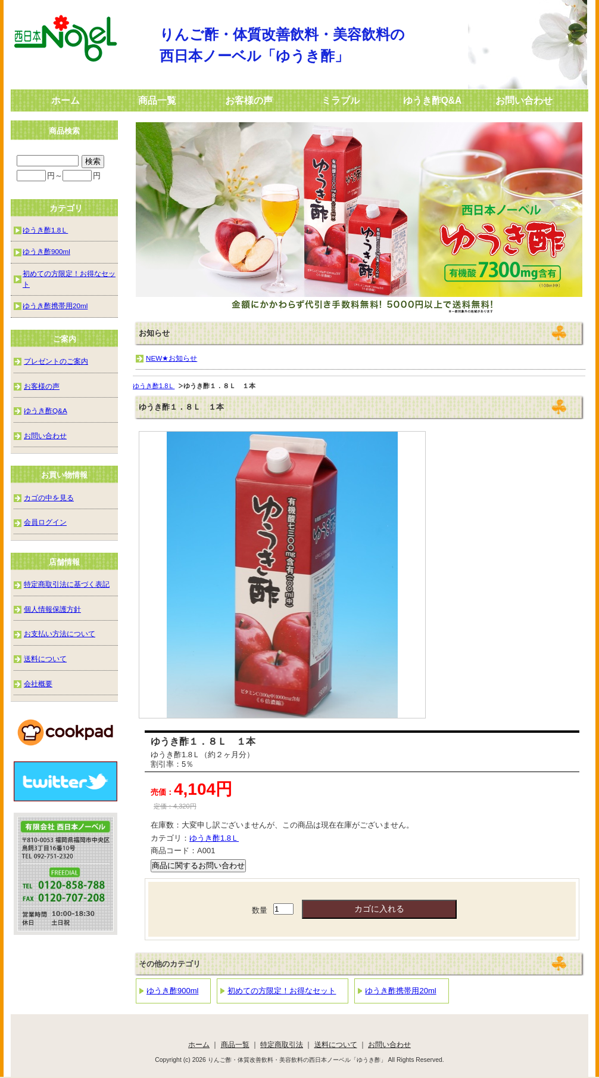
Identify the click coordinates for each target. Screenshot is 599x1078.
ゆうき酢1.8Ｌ (153, 385)
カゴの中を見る (49, 497)
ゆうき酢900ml (172, 990)
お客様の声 (249, 100)
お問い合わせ (524, 100)
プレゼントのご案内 (56, 361)
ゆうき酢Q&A (432, 100)
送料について (45, 658)
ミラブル (341, 100)
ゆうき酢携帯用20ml (400, 990)
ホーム (65, 100)
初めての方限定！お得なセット (281, 990)
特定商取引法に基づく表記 (67, 584)
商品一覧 (157, 100)
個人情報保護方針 (52, 609)
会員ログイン (45, 522)
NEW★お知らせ (171, 358)
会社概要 (38, 683)
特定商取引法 (281, 1044)
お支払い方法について (59, 633)
